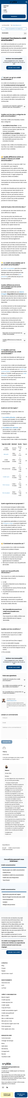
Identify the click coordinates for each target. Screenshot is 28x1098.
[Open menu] (26, 2)
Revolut (3, 1054)
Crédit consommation (8, 865)
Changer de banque (7, 1041)
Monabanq (4, 1049)
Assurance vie (5, 983)
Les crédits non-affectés (10, 428)
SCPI (2, 985)
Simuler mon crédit (14, 68)
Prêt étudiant (6, 493)
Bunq (2, 1043)
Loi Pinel (3, 988)
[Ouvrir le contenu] (14, 679)
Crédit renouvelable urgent (9, 1010)
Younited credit (5, 1057)
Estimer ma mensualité (7, 1094)
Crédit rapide (5, 1005)
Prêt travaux (6, 485)
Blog (2, 965)
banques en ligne (8, 523)
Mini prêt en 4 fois (6, 1021)
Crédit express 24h (7, 1002)
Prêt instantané (6, 1026)
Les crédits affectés (9, 417)
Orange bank (5, 1051)
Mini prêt (6, 454)
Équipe (3, 971)
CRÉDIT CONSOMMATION (8, 994)
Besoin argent (5, 997)
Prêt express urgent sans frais (10, 1023)
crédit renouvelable (8, 268)
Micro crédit (5, 1016)
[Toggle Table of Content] (24, 33)
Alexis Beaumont (17, 25)
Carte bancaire (6, 1038)
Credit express (5, 1000)
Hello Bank (4, 1046)
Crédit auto (6, 477)
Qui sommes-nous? (7, 973)
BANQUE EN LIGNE (6, 1035)
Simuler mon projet (21, 1094)
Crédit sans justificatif (7, 1013)
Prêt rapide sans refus (7, 1029)
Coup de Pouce (5, 1008)
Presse (3, 968)
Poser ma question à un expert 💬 (14, 28)
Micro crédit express (7, 1018)
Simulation (14, 16)
